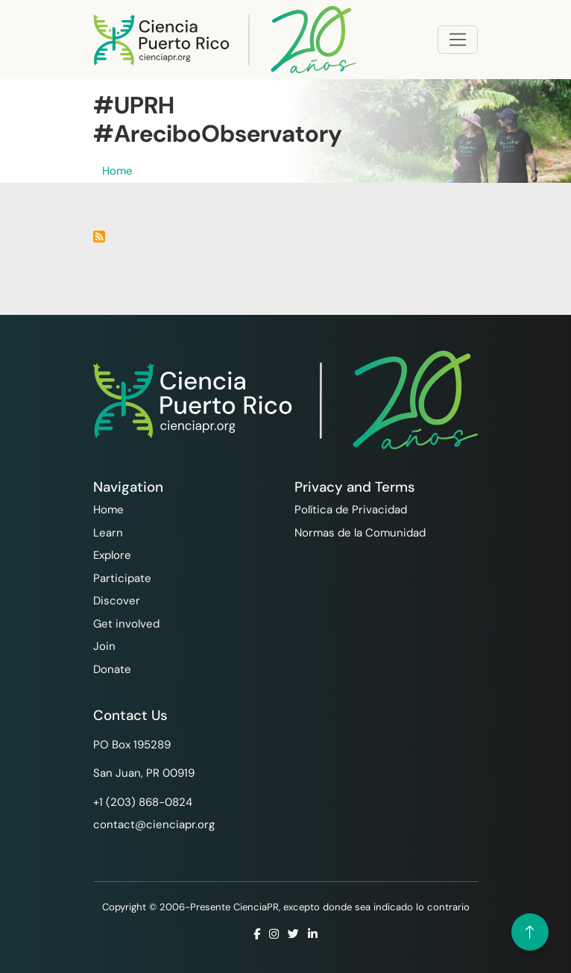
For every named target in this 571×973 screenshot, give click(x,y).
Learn (108, 532)
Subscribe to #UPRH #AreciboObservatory (99, 237)
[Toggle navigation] (458, 39)
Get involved (126, 623)
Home (117, 170)
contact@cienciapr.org (154, 824)
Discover (116, 600)
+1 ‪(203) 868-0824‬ (142, 802)
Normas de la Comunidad (360, 532)
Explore (112, 555)
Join (104, 646)
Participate (122, 578)
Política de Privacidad (350, 509)
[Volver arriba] (530, 932)
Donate (112, 669)
